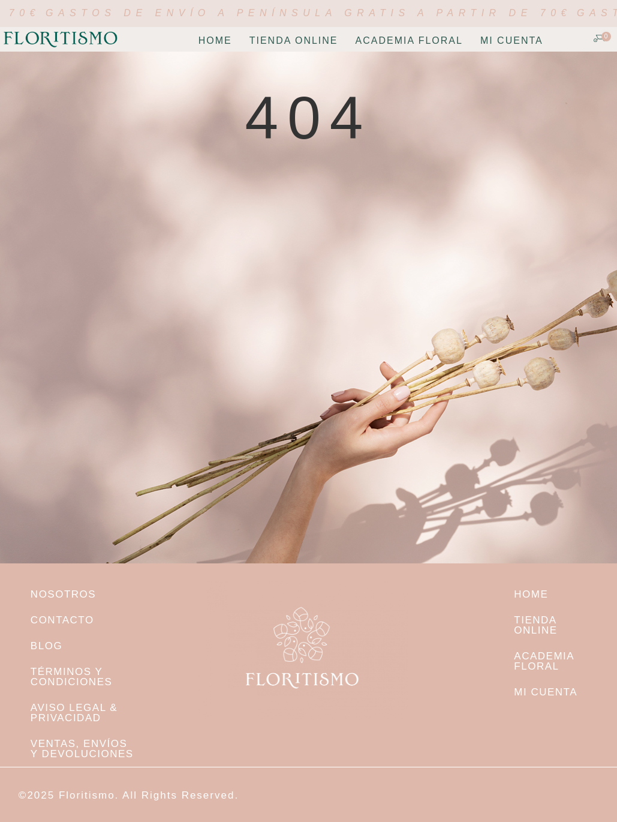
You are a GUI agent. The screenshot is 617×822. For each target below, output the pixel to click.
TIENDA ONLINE (293, 40)
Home (215, 40)
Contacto (62, 620)
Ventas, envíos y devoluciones (82, 749)
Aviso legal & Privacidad (74, 713)
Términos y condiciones (71, 677)
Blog (46, 646)
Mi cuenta (511, 40)
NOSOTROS (63, 594)
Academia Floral (409, 40)
